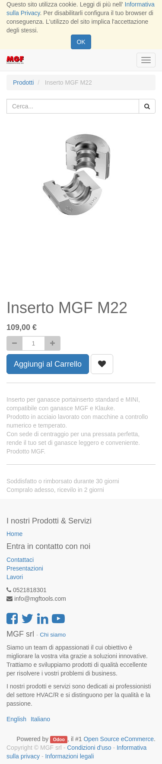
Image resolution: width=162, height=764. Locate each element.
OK (80, 41)
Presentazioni (24, 568)
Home (14, 533)
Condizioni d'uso (89, 747)
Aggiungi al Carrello (48, 364)
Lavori (14, 577)
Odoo (58, 739)
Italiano (40, 719)
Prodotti (23, 82)
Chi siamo (53, 634)
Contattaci (20, 559)
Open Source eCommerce (118, 738)
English (16, 719)
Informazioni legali (69, 756)
